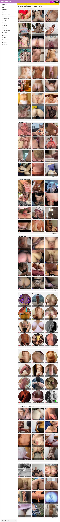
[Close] (58, 3)
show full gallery (54, 62)
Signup (56, 1)
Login (52, 1)
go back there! (49, 3)
